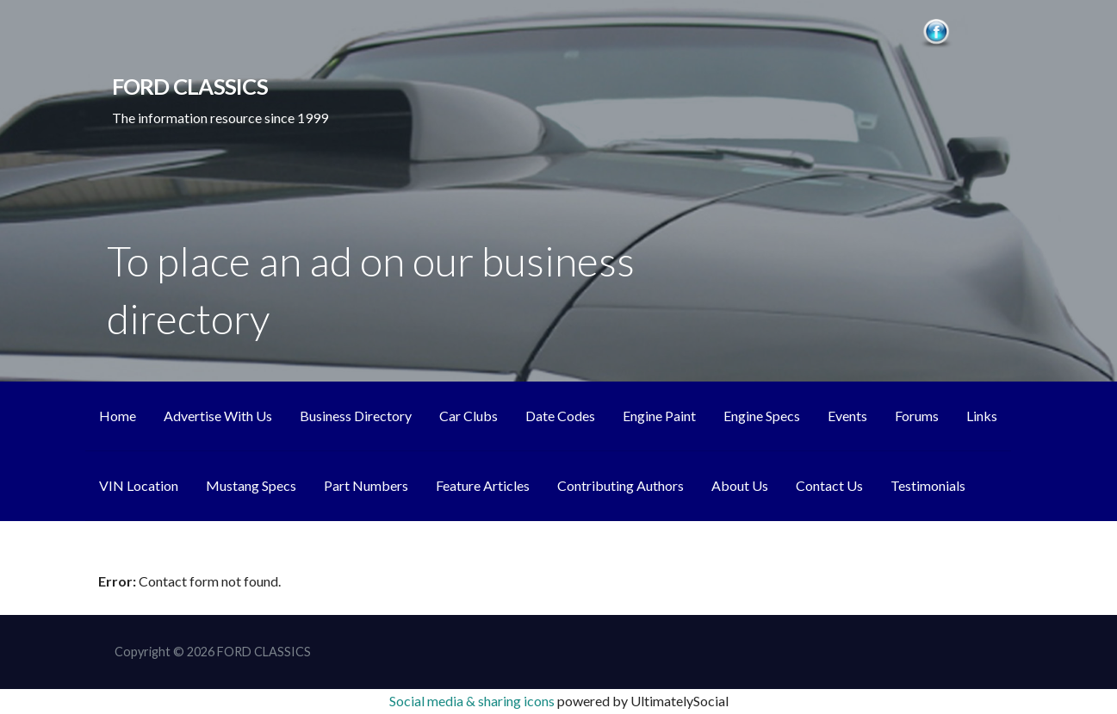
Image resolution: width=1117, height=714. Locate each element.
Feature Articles (483, 485)
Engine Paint (659, 415)
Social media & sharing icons (473, 700)
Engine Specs (761, 415)
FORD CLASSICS (190, 86)
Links (981, 415)
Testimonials (927, 485)
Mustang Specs (251, 485)
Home (117, 415)
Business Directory (356, 415)
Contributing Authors (620, 485)
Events (847, 415)
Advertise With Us (218, 415)
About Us (739, 485)
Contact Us (829, 485)
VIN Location (138, 485)
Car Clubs (468, 415)
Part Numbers (366, 485)
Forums (917, 415)
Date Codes (560, 415)
